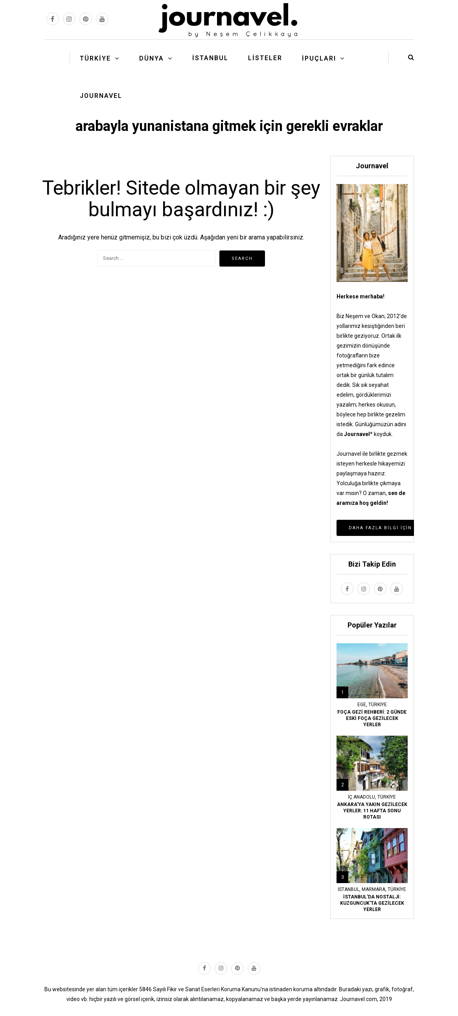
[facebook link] (52, 19)
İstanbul (210, 58)
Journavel (101, 95)
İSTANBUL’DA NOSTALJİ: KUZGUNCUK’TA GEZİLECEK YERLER (372, 903)
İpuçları (319, 58)
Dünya (151, 58)
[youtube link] (102, 19)
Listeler (265, 58)
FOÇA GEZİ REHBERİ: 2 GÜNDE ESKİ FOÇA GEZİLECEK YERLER (371, 718)
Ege (361, 704)
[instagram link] (69, 19)
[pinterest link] (85, 19)
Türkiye (95, 58)
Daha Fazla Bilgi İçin (380, 527)
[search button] (411, 57)
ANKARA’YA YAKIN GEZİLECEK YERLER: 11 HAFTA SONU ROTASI (372, 811)
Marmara (373, 889)
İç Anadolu (361, 797)
